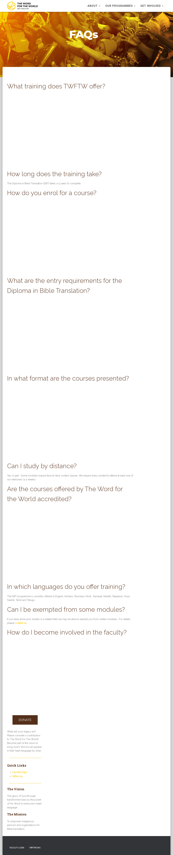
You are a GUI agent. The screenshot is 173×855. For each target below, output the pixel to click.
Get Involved (151, 5)
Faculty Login (20, 772)
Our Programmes (120, 5)
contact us (20, 623)
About (94, 5)
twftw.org (18, 776)
